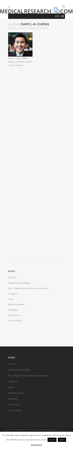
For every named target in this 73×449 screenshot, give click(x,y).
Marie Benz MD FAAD (38, 28)
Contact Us (13, 294)
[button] (57, 16)
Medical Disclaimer (16, 304)
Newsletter (12, 310)
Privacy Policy (14, 315)
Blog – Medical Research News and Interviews (28, 288)
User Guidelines (15, 321)
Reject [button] (61, 440)
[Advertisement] (36, 164)
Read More (36, 445)
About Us (12, 278)
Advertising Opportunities (19, 283)
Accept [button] (52, 440)
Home (11, 299)
